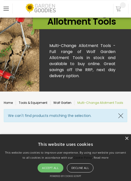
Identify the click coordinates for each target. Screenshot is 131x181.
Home (8, 103)
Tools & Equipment (33, 103)
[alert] (65, 157)
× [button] (126, 139)
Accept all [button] (50, 168)
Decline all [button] (80, 168)
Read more (101, 157)
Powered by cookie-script (65, 176)
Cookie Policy (83, 157)
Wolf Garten (62, 103)
